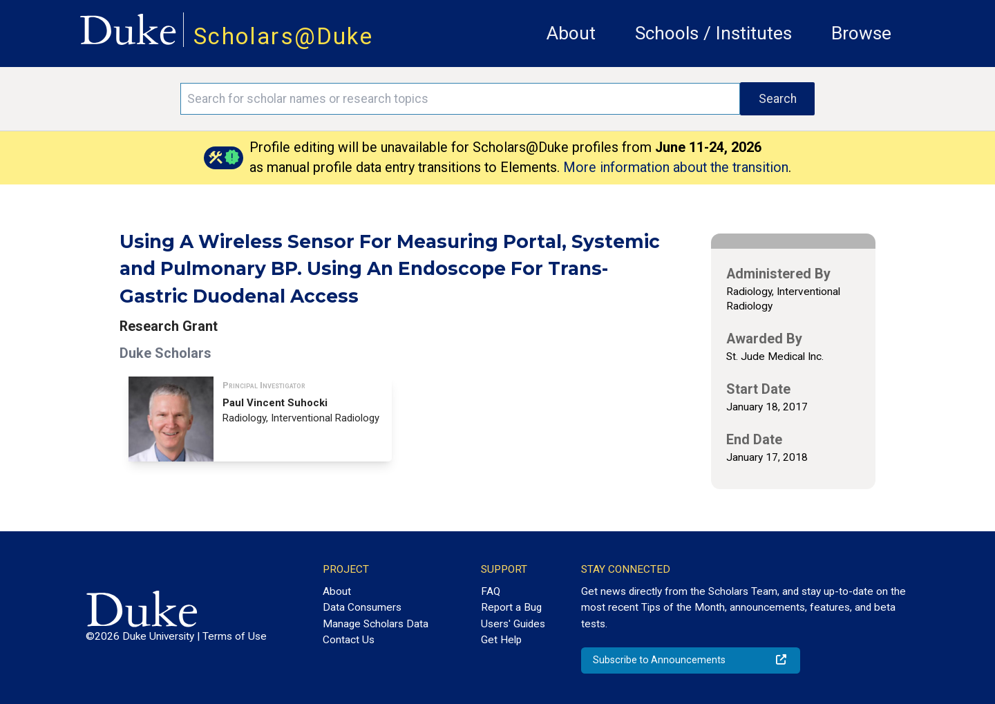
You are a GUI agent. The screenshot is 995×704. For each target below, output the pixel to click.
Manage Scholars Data (375, 624)
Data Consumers (362, 607)
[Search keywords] (460, 99)
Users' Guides (513, 624)
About (571, 33)
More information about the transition (675, 167)
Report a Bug (511, 607)
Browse (861, 33)
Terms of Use (234, 636)
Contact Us (349, 640)
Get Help (501, 640)
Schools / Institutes (713, 33)
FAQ (490, 591)
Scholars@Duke (283, 36)
